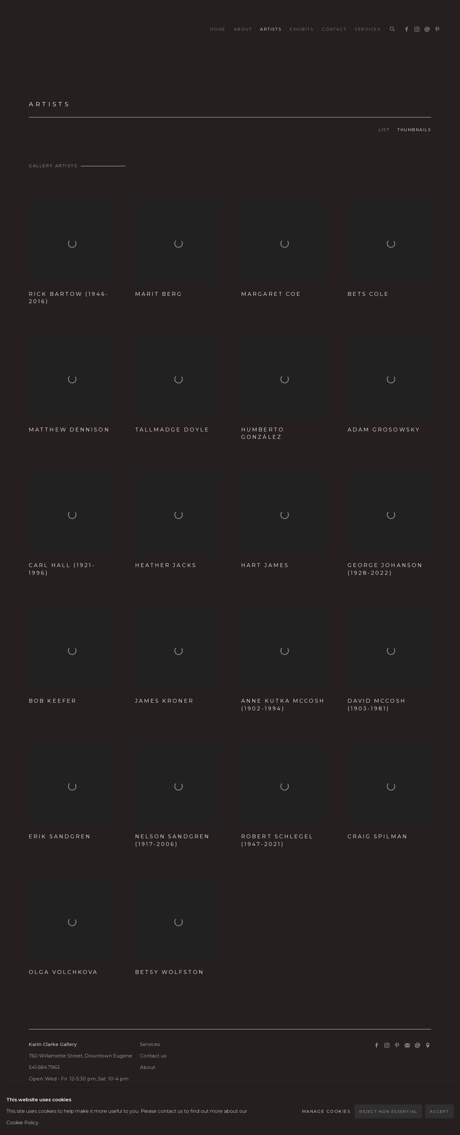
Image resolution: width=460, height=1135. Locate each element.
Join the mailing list (407, 1045)
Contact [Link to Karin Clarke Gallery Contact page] (334, 29)
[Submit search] (392, 29)
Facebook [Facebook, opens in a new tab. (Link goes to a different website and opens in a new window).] (405, 28)
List (384, 129)
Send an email (425, 28)
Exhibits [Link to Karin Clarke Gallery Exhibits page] (302, 29)
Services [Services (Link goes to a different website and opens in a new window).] (150, 1044)
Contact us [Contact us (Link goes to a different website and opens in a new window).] (153, 1056)
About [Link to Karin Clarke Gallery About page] (243, 29)
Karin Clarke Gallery (38, 29)
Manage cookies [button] (50, 1103)
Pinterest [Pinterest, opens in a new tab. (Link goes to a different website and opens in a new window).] (436, 28)
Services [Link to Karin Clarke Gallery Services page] (368, 29)
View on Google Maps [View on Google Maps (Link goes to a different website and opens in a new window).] (427, 1045)
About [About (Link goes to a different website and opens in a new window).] (147, 1067)
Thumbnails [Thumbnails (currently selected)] (414, 129)
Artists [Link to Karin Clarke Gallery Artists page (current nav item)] (271, 29)
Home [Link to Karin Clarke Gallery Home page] (218, 29)
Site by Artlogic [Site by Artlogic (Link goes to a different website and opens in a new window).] (164, 1114)
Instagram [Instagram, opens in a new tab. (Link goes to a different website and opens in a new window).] (415, 28)
